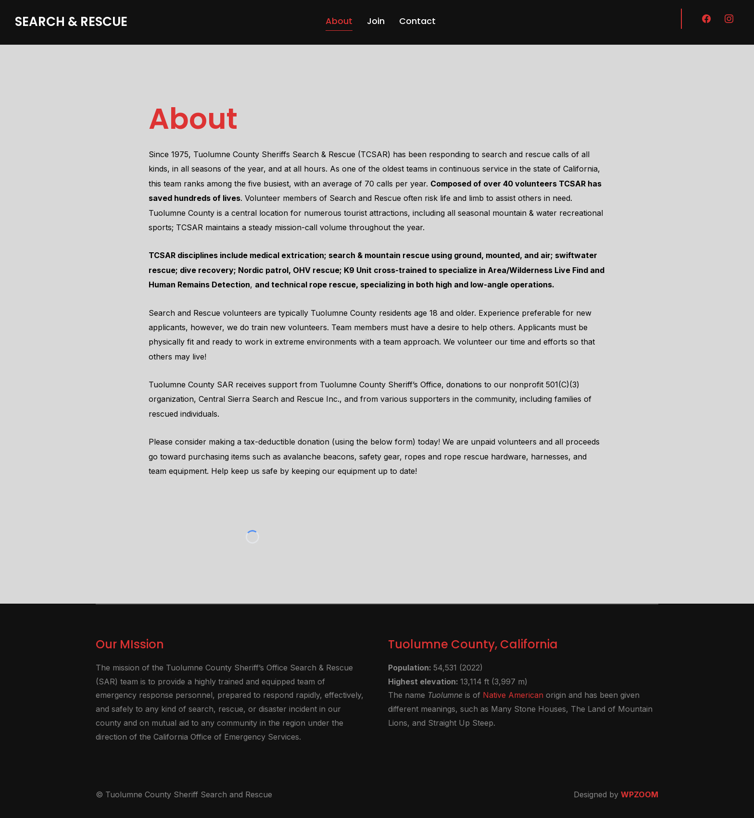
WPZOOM (639, 794)
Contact (417, 21)
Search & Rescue (71, 21)
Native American (513, 695)
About (339, 21)
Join (376, 21)
